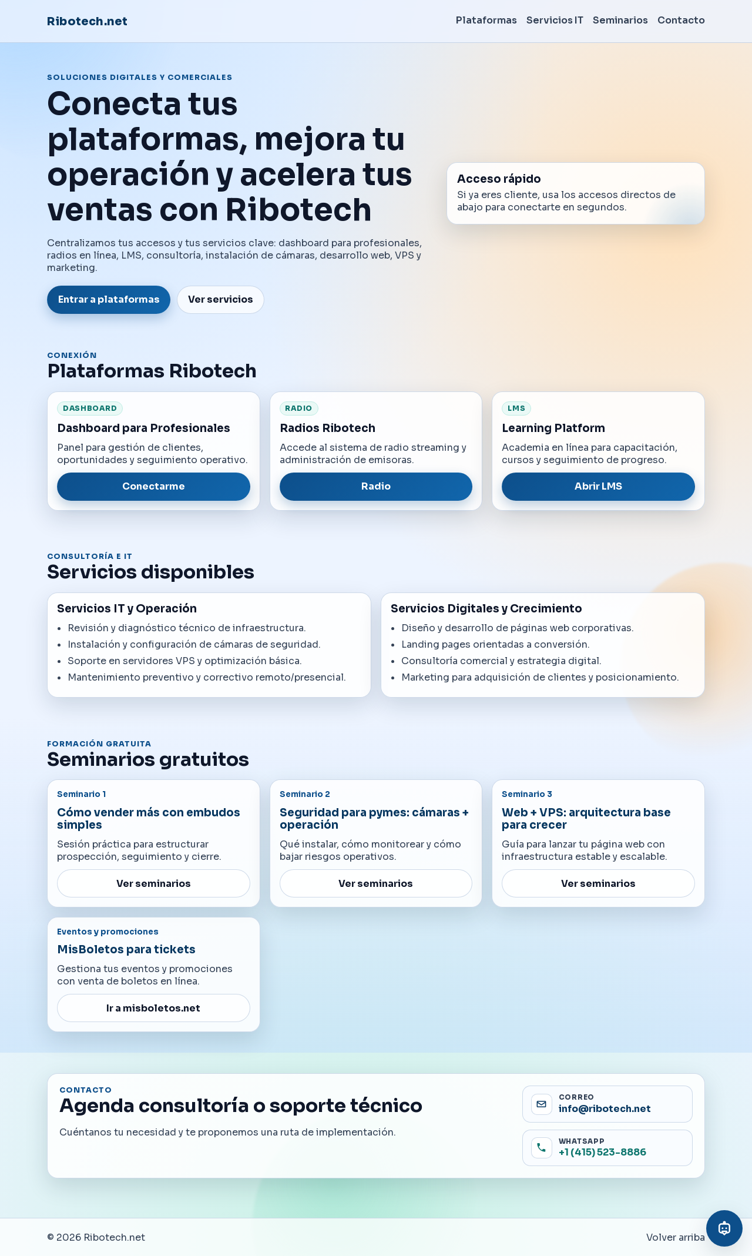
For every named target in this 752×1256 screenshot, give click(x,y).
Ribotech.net (87, 21)
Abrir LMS (598, 486)
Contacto (681, 20)
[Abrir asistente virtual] (724, 1228)
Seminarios (620, 20)
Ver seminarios (153, 883)
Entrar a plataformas (109, 299)
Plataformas (486, 20)
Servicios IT (554, 20)
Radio (376, 486)
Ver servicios (220, 299)
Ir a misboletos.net (153, 1008)
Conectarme (153, 486)
